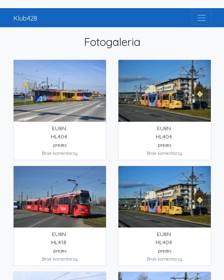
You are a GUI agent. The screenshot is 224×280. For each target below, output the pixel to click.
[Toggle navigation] (201, 17)
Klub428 (25, 18)
